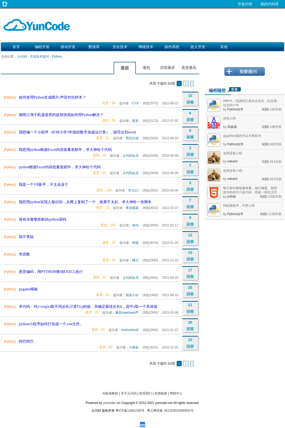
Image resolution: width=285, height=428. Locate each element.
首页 (16, 47)
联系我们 (145, 393)
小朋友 (134, 347)
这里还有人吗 (232, 153)
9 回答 (190, 221)
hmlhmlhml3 (130, 330)
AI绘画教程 (110, 393)
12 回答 (190, 238)
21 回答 (190, 308)
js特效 (231, 196)
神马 (135, 225)
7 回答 (190, 168)
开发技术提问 (39, 56)
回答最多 (167, 68)
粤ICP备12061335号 (129, 410)
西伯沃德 (132, 138)
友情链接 (160, 393)
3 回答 (190, 151)
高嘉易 (232, 127)
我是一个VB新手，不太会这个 (43, 185)
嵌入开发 (197, 47)
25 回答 (190, 290)
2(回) (266, 127)
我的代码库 (269, 4)
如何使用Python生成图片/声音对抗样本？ (52, 97)
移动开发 (68, 47)
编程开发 (42, 47)
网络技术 (146, 47)
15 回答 (190, 255)
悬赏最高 (188, 68)
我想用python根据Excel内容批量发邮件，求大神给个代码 (65, 150)
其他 (224, 47)
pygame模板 (28, 289)
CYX (135, 103)
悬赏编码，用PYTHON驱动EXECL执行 (51, 272)
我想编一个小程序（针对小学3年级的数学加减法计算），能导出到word (77, 132)
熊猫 (135, 243)
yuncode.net (111, 403)
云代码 (22, 56)
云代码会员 (131, 155)
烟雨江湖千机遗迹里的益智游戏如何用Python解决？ (61, 115)
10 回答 (190, 99)
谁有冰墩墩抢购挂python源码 (42, 219)
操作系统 (171, 47)
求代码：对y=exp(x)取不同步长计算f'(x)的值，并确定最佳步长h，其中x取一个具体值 (88, 307)
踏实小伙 (132, 295)
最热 (146, 68)
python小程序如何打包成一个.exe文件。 (51, 324)
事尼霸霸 (132, 208)
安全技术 (120, 47)
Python (57, 56)
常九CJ (133, 190)
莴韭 (135, 121)
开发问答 (245, 4)
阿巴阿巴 (26, 341)
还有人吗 (229, 118)
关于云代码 (129, 393)
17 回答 (190, 273)
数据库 (94, 47)
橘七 (135, 260)
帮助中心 (176, 393)
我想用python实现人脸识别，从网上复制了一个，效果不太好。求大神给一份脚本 (85, 202)
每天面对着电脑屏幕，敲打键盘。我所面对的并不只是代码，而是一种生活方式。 (250, 192)
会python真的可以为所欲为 (242, 136)
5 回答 (190, 133)
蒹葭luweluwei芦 (127, 312)
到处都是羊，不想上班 (239, 205)
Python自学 (235, 109)
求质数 (24, 254)
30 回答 (190, 325)
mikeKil (232, 161)
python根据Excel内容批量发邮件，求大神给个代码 (60, 167)
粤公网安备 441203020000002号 (170, 410)
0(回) (266, 109)
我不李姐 (26, 237)
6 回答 (190, 116)
